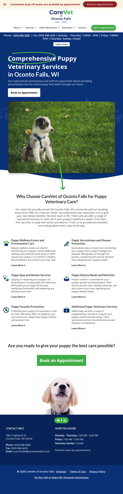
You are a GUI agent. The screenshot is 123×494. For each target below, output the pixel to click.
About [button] (17, 27)
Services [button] (29, 27)
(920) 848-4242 (17, 448)
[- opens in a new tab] (61, 420)
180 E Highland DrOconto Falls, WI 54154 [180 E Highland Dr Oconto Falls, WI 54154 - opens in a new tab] (19, 437)
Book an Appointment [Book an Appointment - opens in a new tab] (24, 92)
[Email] (58, 420)
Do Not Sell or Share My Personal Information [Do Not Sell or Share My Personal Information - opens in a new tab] (61, 477)
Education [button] (67, 27)
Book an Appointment (100, 4)
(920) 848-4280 (21, 35)
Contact (82, 27)
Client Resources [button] (48, 27)
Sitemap (61, 471)
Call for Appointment (103, 27)
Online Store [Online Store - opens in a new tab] (61, 44)
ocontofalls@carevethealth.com (28, 451)
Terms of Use (78, 471)
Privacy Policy (97, 471)
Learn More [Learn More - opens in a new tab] (17, 265)
